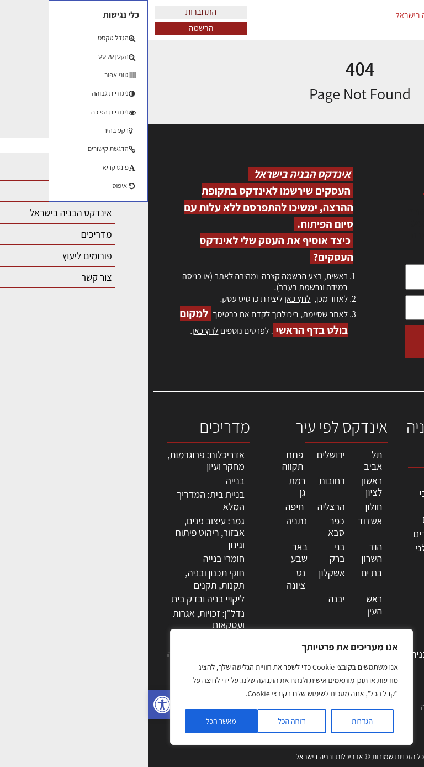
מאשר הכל (73, 721)
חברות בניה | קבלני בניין (303, 554)
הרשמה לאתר (386, 609)
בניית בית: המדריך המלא (63, 500)
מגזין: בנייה (391, 657)
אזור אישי (395, 597)
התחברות (53, 12)
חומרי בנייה (76, 558)
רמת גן (149, 486)
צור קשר (396, 633)
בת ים (223, 572)
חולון (226, 506)
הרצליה (183, 506)
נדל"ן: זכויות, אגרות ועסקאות (61, 619)
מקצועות (321, 479)
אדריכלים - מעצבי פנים (305, 499)
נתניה (148, 520)
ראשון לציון (224, 486)
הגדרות (214, 721)
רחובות (184, 480)
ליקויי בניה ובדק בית (60, 598)
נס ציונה (148, 578)
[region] (143, 687)
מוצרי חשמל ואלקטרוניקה (313, 634)
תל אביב (225, 460)
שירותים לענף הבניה (300, 654)
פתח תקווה (145, 460)
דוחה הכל (143, 721)
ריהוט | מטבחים (309, 614)
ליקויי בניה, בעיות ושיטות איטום (388, 537)
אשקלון (184, 572)
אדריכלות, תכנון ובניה (392, 484)
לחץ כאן (149, 298)
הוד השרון (224, 552)
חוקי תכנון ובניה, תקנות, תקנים (67, 578)
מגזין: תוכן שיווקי (393, 675)
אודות (401, 645)
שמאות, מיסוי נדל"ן (387, 508)
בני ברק (189, 552)
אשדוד (222, 520)
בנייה (87, 480)
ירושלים (183, 454)
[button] (14, 704)
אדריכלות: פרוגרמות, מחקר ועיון (58, 460)
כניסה (44, 276)
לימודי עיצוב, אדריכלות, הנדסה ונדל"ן (304, 706)
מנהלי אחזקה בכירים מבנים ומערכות (387, 573)
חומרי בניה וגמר (308, 599)
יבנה (189, 598)
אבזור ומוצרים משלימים (311, 674)
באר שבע (151, 552)
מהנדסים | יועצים (306, 519)
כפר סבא (188, 526)
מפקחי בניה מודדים (302, 533)
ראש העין (226, 604)
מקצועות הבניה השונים (309, 580)
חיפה (146, 506)
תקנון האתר (390, 692)
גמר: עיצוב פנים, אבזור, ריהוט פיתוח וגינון (62, 532)
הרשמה (53, 28)
